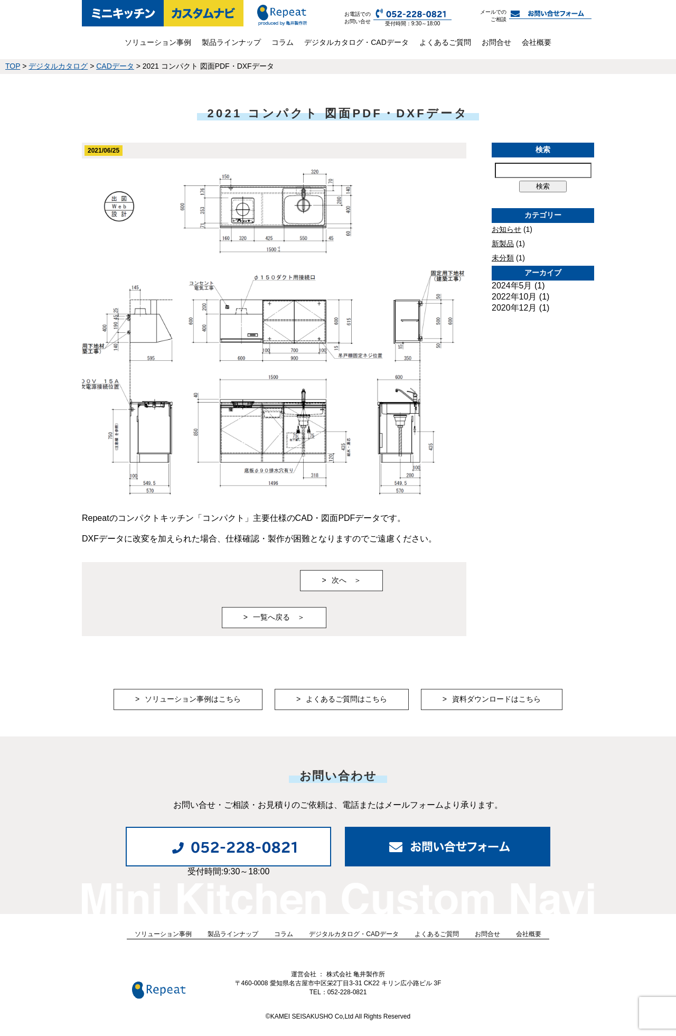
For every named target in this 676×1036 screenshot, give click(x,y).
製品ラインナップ (231, 42)
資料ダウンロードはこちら (496, 699)
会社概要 (536, 42)
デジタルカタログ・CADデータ (356, 42)
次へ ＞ (346, 580)
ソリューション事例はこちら (193, 699)
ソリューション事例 (158, 42)
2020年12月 (514, 307)
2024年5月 (512, 285)
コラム (282, 42)
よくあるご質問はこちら (346, 699)
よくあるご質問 (445, 42)
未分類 (503, 258)
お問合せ (496, 42)
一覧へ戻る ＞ (279, 617)
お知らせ (506, 229)
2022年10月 (514, 296)
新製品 (503, 243)
